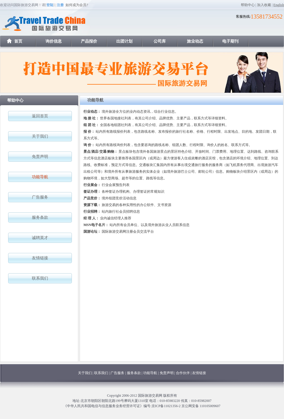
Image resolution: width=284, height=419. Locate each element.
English (278, 5)
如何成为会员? (76, 5)
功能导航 (150, 373)
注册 (60, 5)
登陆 (49, 5)
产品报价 (89, 41)
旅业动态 (195, 41)
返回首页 (40, 116)
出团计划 (124, 41)
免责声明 (40, 156)
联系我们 (40, 278)
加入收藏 (264, 5)
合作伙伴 (183, 373)
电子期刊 (230, 41)
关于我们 (40, 136)
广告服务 (40, 197)
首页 (18, 41)
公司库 (160, 41)
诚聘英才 (40, 238)
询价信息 (53, 41)
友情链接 (40, 258)
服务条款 (40, 217)
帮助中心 (248, 5)
